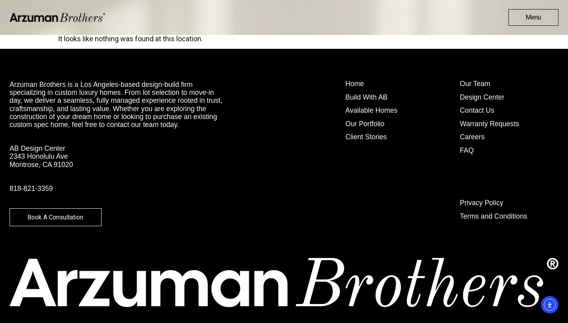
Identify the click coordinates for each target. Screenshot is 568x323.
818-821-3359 (31, 188)
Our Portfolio (365, 124)
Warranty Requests (490, 124)
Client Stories (366, 137)
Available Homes (371, 110)
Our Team (475, 84)
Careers (472, 137)
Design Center (482, 97)
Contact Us (477, 110)
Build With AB (366, 97)
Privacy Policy (481, 203)
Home (354, 84)
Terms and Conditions (494, 216)
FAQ (467, 150)
